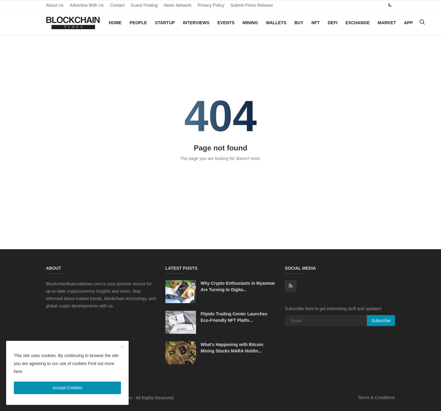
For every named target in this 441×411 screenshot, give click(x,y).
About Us (55, 5)
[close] (122, 347)
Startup (165, 22)
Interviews (196, 22)
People (138, 22)
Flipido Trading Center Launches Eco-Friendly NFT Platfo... (234, 317)
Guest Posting (144, 5)
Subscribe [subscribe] (380, 320)
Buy (298, 22)
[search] (422, 22)
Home (115, 22)
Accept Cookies (67, 387)
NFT (315, 22)
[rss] (290, 286)
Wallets (276, 22)
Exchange (357, 22)
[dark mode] (390, 5)
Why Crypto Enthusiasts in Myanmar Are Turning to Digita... (238, 286)
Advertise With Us (87, 5)
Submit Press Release (251, 5)
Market (387, 22)
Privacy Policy (211, 5)
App (408, 22)
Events (226, 22)
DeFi (332, 22)
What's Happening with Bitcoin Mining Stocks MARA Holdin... (232, 347)
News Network (177, 5)
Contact (117, 5)
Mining (250, 22)
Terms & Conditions (376, 397)
